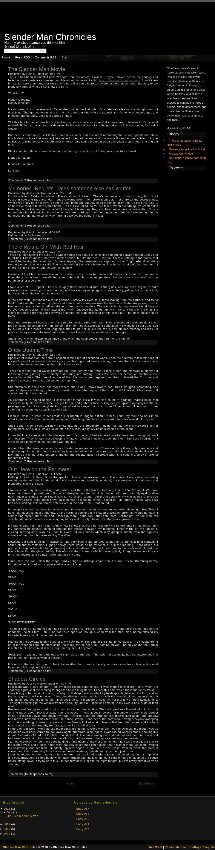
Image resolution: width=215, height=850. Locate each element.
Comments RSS (45, 57)
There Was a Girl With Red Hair (46, 247)
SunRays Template (202, 847)
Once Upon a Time (30, 350)
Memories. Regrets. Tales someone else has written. (70, 188)
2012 (7, 808)
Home (6, 57)
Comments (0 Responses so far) (30, 238)
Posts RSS (22, 57)
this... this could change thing (118, 80)
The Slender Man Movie (36, 69)
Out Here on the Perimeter (39, 469)
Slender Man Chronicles (20, 847)
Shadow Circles (27, 679)
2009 (7, 833)
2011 (7, 824)
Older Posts (146, 783)
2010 (7, 828)
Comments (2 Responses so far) (30, 225)
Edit (64, 57)
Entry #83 (82, 829)
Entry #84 (82, 824)
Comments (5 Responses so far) (30, 180)
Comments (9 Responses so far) (30, 670)
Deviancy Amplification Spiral (187, 149)
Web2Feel (155, 847)
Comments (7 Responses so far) (30, 342)
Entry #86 (82, 813)
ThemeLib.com (175, 847)
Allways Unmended (181, 153)
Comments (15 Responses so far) (30, 774)
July (10, 812)
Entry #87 (82, 808)
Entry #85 (82, 819)
